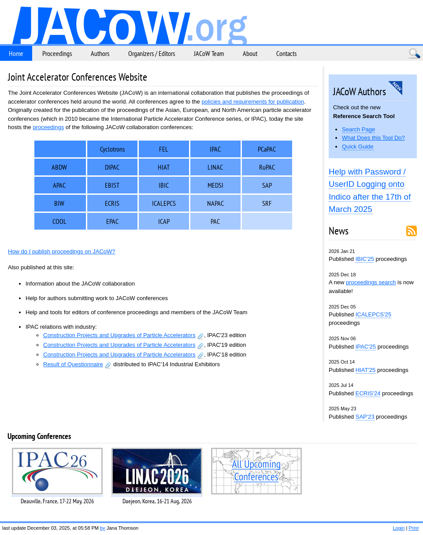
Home (16, 53)
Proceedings (57, 53)
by (102, 528)
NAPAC (215, 203)
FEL (163, 149)
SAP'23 (365, 416)
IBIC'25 (365, 259)
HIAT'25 (366, 370)
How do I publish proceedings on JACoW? (61, 251)
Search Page (358, 129)
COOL (59, 221)
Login (398, 528)
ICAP (164, 221)
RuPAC (267, 167)
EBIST (112, 185)
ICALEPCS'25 (373, 314)
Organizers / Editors (151, 53)
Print (413, 528)
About (250, 53)
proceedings (48, 127)
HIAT (164, 167)
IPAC (215, 149)
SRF (267, 203)
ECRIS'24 (368, 393)
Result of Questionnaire (73, 364)
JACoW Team (209, 53)
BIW (59, 203)
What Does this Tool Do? (373, 137)
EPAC (112, 221)
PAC (215, 221)
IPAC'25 (366, 346)
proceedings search (371, 282)
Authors (100, 53)
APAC (59, 185)
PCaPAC (267, 149)
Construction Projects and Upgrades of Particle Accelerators (119, 335)
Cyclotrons (112, 149)
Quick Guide (358, 146)
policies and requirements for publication (252, 101)
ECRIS (112, 203)
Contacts (286, 53)
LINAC (215, 167)
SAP (267, 185)
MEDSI (215, 185)
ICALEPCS (164, 203)
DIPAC (112, 167)
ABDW (59, 167)
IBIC (164, 185)
